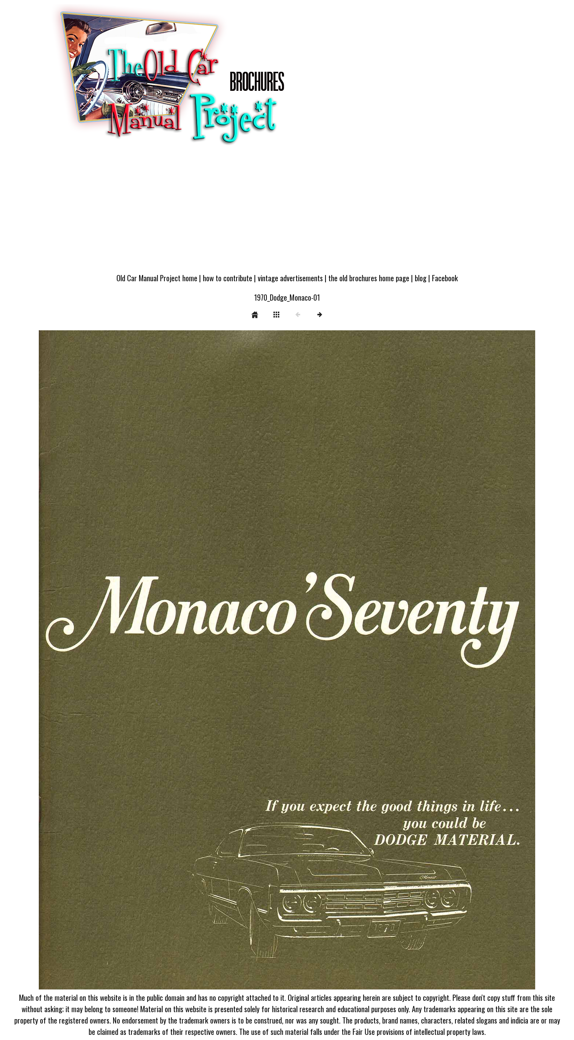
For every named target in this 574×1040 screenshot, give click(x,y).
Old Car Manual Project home (156, 277)
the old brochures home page (368, 277)
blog (420, 277)
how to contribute (227, 277)
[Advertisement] (287, 213)
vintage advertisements (290, 277)
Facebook (445, 277)
